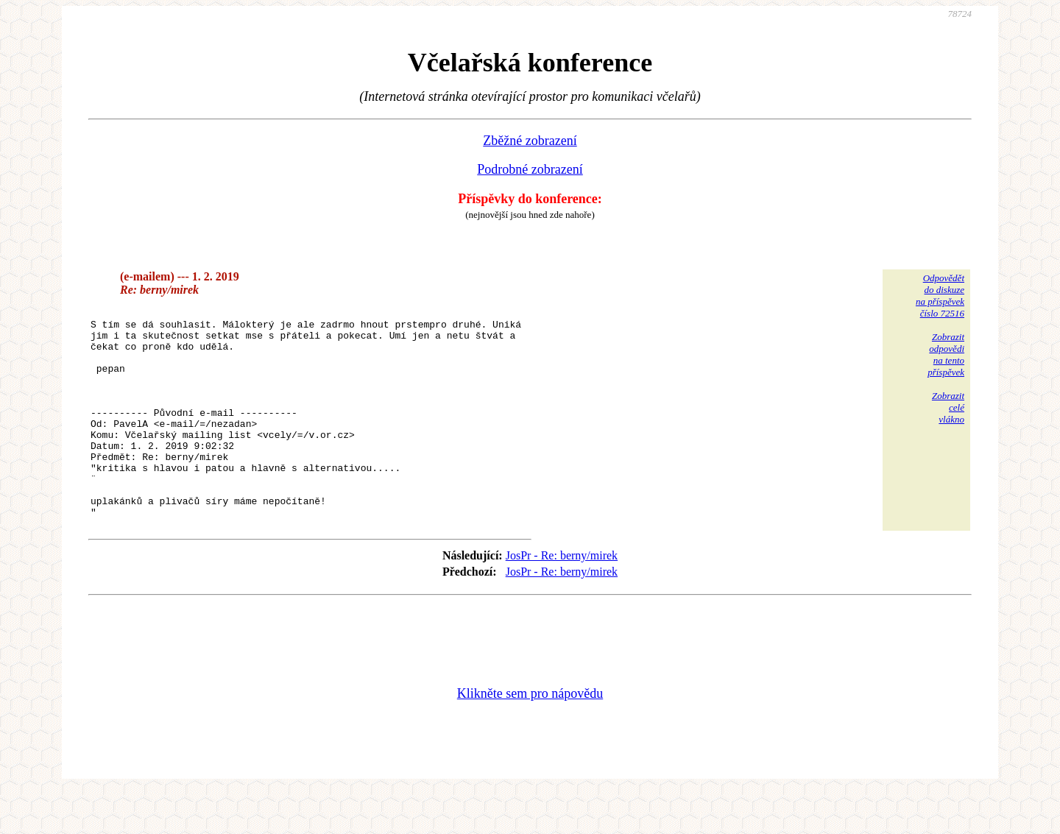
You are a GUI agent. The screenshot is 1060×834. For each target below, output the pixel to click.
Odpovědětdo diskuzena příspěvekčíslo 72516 (940, 295)
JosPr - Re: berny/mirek (562, 597)
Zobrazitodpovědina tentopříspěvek (946, 354)
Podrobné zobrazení (529, 169)
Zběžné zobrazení (529, 140)
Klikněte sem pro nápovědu (530, 735)
